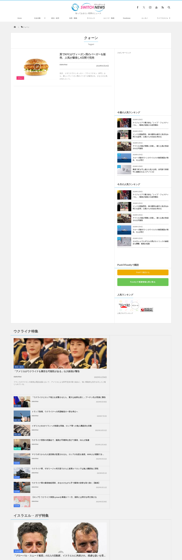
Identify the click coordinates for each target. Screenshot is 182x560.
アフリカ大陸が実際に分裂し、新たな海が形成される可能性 (150, 147)
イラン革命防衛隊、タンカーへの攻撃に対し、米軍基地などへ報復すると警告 (149, 407)
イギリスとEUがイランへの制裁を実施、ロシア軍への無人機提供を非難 (97, 354)
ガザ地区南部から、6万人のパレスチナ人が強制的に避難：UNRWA (149, 450)
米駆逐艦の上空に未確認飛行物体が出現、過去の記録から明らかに (43, 505)
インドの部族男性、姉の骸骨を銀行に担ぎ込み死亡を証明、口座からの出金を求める (150, 135)
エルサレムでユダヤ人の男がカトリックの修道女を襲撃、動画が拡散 (150, 242)
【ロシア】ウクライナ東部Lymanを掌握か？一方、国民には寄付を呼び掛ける (149, 383)
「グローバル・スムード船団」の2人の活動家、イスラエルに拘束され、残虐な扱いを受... (36, 442)
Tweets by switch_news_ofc (91, 478)
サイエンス (91, 18)
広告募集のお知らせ (137, 547)
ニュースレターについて (116, 547)
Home (19, 18)
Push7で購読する (143, 272)
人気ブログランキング (125, 313)
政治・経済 (55, 18)
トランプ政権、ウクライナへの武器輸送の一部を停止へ (149, 339)
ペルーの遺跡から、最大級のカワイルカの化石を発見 (43, 517)
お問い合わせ (97, 547)
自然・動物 (73, 18)
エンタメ (144, 18)
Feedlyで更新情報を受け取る (143, 282)
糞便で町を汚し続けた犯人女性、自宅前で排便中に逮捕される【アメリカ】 (150, 170)
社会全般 (37, 18)
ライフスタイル (162, 18)
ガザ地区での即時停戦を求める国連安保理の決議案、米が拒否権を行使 (97, 436)
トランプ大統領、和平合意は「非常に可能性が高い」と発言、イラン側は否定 (97, 407)
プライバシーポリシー (79, 547)
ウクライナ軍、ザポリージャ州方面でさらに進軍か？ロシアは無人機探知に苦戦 (149, 368)
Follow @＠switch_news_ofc (91, 483)
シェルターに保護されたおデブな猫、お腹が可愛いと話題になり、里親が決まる (43, 529)
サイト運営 (62, 547)
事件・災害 (121, 360)
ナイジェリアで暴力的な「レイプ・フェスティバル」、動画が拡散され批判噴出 (150, 124)
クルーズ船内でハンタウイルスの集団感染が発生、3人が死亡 (150, 159)
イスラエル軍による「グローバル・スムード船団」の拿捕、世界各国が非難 (97, 450)
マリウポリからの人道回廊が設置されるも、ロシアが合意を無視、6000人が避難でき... (97, 368)
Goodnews (127, 18)
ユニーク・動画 (108, 18)
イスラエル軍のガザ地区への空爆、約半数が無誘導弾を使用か (148, 435)
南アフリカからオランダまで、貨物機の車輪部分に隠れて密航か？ (43, 494)
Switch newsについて (45, 547)
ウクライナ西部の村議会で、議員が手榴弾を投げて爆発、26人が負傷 (149, 354)
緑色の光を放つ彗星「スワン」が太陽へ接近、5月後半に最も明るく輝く (42, 482)
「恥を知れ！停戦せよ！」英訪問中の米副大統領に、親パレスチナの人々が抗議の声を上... (149, 422)
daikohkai (63, 64)
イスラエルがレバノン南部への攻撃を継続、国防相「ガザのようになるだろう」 (97, 422)
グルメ (20, 78)
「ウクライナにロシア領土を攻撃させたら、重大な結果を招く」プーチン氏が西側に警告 (97, 340)
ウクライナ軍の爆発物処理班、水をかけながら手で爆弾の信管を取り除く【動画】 (97, 383)
